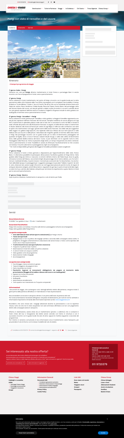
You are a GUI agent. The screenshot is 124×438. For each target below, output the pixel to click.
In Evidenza (69, 8)
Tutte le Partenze (50, 8)
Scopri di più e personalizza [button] (26, 433)
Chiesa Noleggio (106, 380)
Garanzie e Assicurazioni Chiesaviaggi (50, 384)
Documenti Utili (42, 380)
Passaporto (77, 389)
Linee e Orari (105, 382)
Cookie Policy (41, 391)
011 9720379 (22, 2)
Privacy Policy (42, 389)
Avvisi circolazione (107, 387)
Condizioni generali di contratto (48, 382)
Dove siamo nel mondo (81, 380)
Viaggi (60, 8)
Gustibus (104, 389)
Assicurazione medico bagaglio (48, 385)
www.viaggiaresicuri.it (63, 300)
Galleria (12, 28)
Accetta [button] (103, 433)
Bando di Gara (105, 391)
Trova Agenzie (92, 8)
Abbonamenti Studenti (108, 385)
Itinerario (21, 28)
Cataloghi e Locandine (16, 380)
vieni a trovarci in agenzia (36, 363)
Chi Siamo (80, 8)
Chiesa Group (103, 8)
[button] (13, 54)
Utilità (10, 382)
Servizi (30, 28)
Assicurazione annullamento (47, 387)
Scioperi (76, 387)
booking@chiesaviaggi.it (36, 2)
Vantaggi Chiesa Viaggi (17, 384)
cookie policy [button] (53, 423)
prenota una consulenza (14, 363)
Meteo (76, 382)
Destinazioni (36, 8)
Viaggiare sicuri (79, 385)
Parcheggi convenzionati (17, 386)
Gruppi (11, 390)
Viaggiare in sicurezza (16, 388)
